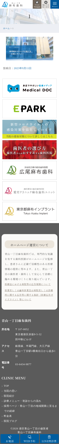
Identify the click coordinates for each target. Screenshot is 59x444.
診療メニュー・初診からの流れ (22, 401)
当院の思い (10, 391)
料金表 (8, 416)
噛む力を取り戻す (45, 4)
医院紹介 (9, 396)
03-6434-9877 (23, 364)
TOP (6, 385)
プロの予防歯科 (37, 4)
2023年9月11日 (23, 68)
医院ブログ (10, 421)
